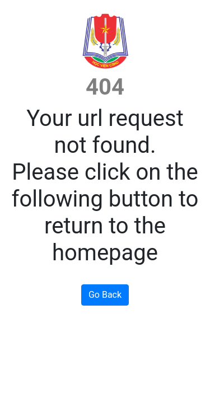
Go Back (105, 294)
